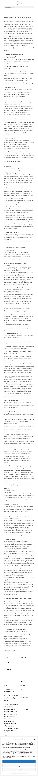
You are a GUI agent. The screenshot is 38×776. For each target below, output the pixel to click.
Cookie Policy (13, 773)
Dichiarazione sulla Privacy (21, 773)
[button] (35, 739)
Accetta (19, 762)
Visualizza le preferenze (19, 770)
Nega (19, 766)
